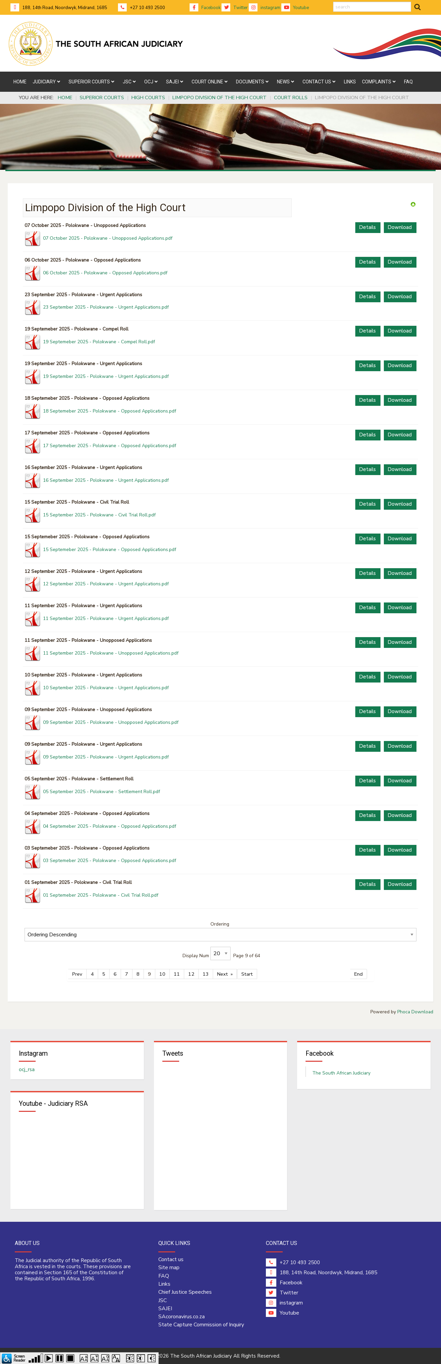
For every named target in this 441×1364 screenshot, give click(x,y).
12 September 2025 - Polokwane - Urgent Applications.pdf (106, 584)
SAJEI (165, 1308)
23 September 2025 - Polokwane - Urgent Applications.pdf (106, 307)
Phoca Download (415, 1012)
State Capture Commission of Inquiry (201, 1325)
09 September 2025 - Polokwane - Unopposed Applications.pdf (110, 722)
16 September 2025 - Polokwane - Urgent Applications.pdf (106, 480)
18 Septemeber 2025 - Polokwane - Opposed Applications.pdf (109, 411)
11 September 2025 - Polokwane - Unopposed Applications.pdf (110, 653)
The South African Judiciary (341, 1073)
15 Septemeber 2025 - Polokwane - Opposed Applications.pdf (109, 549)
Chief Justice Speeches (185, 1292)
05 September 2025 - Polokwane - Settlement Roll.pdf (101, 791)
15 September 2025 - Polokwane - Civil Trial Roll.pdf (99, 515)
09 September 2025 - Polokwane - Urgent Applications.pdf (106, 757)
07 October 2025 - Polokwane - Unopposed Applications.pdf (107, 238)
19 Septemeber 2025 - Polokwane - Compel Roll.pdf (99, 342)
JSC (162, 1300)
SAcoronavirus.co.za (181, 1316)
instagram (264, 8)
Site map (168, 1268)
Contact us (171, 1259)
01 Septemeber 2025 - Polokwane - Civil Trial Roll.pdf (100, 895)
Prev (77, 974)
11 (177, 974)
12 (191, 974)
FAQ (163, 1276)
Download (400, 227)
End (358, 974)
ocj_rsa (27, 1069)
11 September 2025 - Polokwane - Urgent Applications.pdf (106, 618)
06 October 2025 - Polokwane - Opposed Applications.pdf (105, 273)
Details (367, 227)
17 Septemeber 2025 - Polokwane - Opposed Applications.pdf (109, 445)
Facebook (205, 8)
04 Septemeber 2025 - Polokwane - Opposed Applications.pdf (109, 826)
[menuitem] (20, 82)
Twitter (235, 8)
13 (206, 974)
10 (162, 974)
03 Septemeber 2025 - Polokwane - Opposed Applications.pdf (109, 860)
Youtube (295, 8)
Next (222, 974)
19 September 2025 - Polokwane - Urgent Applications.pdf (106, 376)
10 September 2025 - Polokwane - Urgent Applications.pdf (106, 688)
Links (164, 1284)
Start (247, 974)
